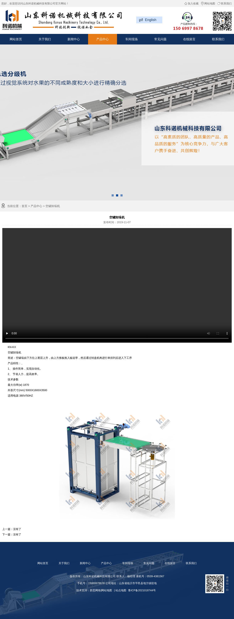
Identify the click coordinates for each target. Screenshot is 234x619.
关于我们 (45, 39)
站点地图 (120, 590)
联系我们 (224, 3)
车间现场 (131, 39)
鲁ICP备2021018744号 (142, 590)
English (150, 20)
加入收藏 (191, 3)
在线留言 (189, 39)
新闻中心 (73, 39)
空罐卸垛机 (52, 206)
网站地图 (207, 3)
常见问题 (160, 39)
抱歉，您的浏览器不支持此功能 (117, 285)
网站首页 (16, 39)
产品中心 (102, 39)
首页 (24, 206)
